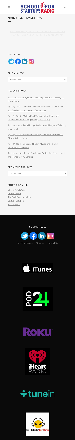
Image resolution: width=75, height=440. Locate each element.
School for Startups (16, 190)
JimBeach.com (14, 193)
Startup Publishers (16, 201)
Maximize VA (14, 204)
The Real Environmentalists (20, 197)
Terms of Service (25, 243)
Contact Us (53, 243)
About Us (40, 243)
